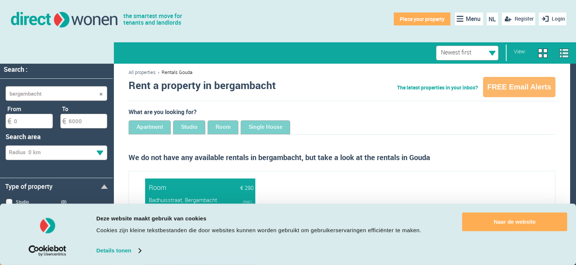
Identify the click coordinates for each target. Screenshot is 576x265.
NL (489, 19)
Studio (210, 128)
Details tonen (113, 250)
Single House (312, 128)
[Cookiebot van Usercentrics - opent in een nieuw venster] (47, 250)
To (65, 109)
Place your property (419, 18)
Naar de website (515, 222)
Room (256, 128)
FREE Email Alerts (519, 87)
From (14, 109)
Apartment (157, 128)
